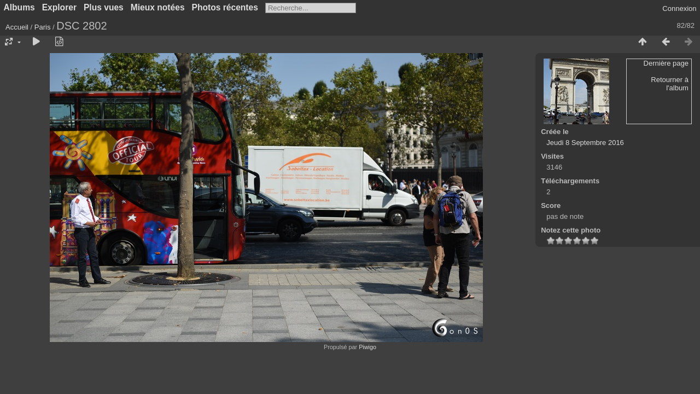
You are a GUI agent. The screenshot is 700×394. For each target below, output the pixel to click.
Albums (19, 7)
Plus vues (104, 7)
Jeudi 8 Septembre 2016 (585, 142)
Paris (42, 27)
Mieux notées (158, 7)
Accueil (16, 27)
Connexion (679, 8)
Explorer (59, 7)
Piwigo (367, 347)
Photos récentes (225, 7)
